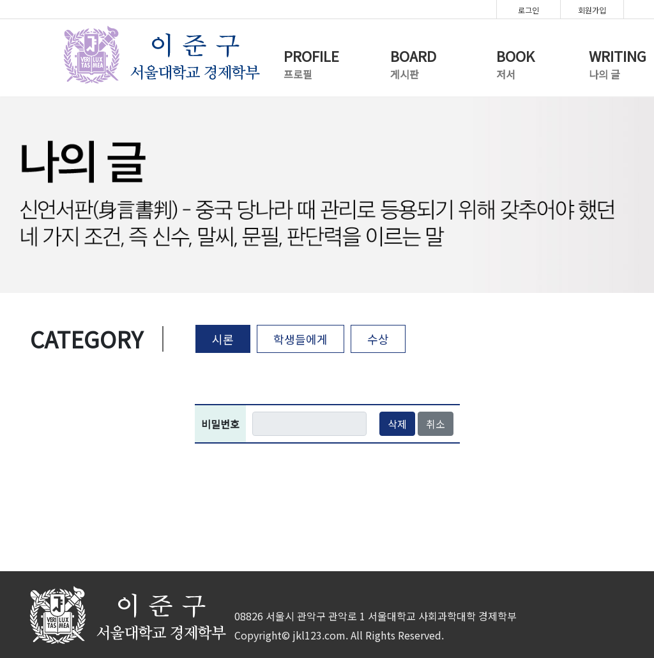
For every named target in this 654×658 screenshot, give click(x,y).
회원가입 (592, 9)
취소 (435, 423)
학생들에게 (300, 339)
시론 (223, 339)
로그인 (528, 9)
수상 (378, 339)
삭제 (397, 423)
